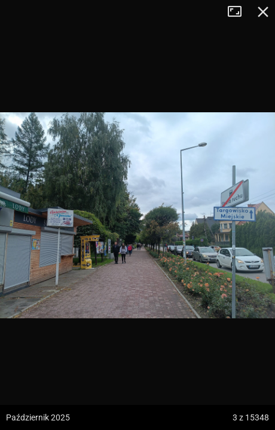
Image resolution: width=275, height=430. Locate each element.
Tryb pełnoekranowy (239, 12)
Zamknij (263, 12)
